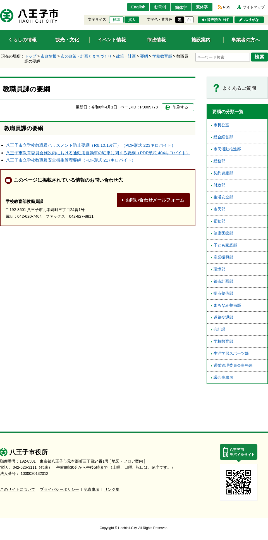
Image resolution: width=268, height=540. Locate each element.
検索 (260, 56)
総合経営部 (223, 137)
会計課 (219, 329)
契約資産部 (223, 173)
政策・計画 (126, 56)
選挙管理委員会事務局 (233, 365)
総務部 (219, 161)
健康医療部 (223, 233)
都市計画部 (223, 281)
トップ (30, 56)
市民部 (219, 209)
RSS (226, 7)
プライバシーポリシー (59, 489)
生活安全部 (223, 197)
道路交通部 (223, 317)
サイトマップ (254, 7)
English (135, 7)
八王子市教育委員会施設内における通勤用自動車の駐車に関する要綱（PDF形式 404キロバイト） (98, 152)
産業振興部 (223, 257)
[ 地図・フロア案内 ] (127, 461)
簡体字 (179, 7)
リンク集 (111, 489)
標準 (116, 20)
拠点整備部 (223, 293)
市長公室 (221, 125)
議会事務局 (223, 377)
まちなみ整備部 (227, 305)
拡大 (131, 20)
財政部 (219, 185)
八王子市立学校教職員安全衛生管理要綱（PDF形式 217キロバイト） (71, 160)
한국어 (157, 7)
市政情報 (48, 56)
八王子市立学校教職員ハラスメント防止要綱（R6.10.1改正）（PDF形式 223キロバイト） (91, 145)
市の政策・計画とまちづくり (86, 56)
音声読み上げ (218, 20)
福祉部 (219, 221)
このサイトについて (17, 489)
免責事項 (91, 489)
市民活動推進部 (227, 149)
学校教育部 (162, 56)
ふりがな (251, 20)
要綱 (144, 56)
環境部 (219, 269)
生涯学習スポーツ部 (231, 353)
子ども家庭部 (225, 245)
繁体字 (201, 7)
